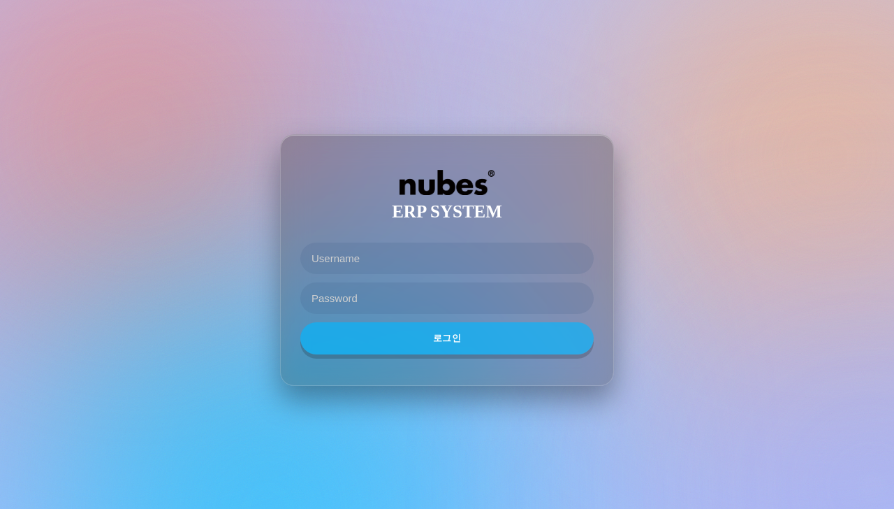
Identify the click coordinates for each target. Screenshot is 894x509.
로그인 (447, 338)
